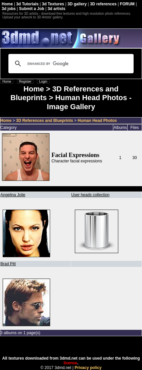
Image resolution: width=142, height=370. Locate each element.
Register (25, 81)
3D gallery (77, 4)
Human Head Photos (97, 120)
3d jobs (9, 8)
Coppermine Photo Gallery (79, 346)
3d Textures (53, 4)
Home (7, 4)
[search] (70, 64)
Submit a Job (31, 8)
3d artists (56, 8)
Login (43, 81)
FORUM (127, 4)
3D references (103, 4)
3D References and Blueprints (44, 120)
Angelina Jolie (12, 195)
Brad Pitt (8, 264)
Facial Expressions (75, 155)
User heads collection (90, 195)
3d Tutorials (27, 4)
